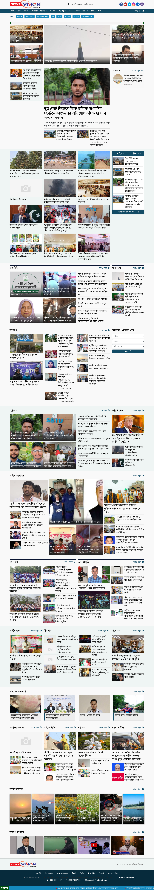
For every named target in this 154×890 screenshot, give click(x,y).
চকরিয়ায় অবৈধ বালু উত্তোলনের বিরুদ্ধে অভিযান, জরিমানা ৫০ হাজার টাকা (58, 172)
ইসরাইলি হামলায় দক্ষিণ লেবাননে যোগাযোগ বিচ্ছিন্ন (30, 86)
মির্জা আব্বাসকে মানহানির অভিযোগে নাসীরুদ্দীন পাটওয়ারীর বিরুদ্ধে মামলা (28, 505)
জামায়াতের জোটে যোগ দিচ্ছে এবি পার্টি (93, 299)
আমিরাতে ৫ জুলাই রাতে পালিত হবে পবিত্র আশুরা (99, 639)
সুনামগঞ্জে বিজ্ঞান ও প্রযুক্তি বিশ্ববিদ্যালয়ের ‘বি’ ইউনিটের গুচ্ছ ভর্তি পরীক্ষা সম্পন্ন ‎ (94, 226)
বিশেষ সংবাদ (80, 11)
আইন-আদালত (17, 475)
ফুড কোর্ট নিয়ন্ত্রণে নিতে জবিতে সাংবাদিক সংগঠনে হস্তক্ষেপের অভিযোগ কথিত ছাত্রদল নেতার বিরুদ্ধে (75, 113)
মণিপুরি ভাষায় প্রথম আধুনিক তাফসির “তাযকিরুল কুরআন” (64, 649)
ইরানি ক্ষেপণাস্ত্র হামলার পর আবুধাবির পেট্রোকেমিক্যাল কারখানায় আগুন (58, 200)
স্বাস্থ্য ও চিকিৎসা (18, 691)
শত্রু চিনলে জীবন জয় (18, 199)
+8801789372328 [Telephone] (126, 877)
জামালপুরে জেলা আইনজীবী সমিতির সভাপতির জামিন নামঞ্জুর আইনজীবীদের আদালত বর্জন (130, 540)
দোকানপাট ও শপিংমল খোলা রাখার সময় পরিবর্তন (93, 200)
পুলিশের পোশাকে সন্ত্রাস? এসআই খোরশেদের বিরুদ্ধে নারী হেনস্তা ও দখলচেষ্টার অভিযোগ (134, 201)
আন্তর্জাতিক (44, 11)
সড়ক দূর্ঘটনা (118, 727)
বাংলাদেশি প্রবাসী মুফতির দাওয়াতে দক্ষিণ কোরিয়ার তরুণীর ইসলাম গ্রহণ (66, 669)
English (76, 17)
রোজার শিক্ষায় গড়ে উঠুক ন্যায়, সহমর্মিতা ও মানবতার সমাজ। (67, 639)
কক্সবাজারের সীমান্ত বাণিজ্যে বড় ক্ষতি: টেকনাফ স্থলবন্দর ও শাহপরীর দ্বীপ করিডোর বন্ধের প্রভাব (92, 173)
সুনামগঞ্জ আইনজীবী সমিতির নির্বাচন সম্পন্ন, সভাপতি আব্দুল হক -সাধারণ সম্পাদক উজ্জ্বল (130, 550)
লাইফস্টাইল (50, 727)
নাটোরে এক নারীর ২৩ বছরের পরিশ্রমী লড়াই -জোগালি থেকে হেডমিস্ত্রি (58, 756)
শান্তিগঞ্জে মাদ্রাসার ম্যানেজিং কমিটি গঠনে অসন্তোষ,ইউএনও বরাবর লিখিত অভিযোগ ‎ (33, 515)
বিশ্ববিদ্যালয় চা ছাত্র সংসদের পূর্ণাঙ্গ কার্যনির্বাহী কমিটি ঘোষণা (23, 254)
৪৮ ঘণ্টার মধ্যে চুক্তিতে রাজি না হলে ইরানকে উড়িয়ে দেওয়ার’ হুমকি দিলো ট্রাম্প (127, 438)
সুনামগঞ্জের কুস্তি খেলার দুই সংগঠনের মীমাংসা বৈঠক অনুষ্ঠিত (64, 619)
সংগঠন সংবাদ (17, 727)
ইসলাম (47, 630)
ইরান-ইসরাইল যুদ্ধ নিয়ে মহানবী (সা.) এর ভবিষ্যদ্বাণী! (100, 673)
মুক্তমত (116, 70)
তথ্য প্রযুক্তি (62, 11)
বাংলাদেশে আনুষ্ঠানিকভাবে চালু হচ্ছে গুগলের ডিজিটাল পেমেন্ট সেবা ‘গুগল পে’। (134, 570)
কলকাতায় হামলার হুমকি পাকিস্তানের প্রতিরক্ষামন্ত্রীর (24, 226)
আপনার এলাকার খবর (123, 330)
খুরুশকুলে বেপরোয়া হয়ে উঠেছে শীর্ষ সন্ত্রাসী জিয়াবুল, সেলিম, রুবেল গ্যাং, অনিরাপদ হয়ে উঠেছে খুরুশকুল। (58, 228)
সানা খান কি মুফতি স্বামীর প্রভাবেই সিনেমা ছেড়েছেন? (134, 667)
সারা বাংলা (91, 11)
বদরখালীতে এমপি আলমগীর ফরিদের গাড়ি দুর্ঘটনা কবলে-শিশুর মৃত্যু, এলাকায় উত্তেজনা (126, 756)
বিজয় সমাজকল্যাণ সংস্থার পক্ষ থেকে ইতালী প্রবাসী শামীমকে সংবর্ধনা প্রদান (58, 254)
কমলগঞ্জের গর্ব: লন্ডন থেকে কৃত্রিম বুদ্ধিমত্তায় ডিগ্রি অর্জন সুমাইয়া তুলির (66, 767)
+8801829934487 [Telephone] (54, 880)
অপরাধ (13, 330)
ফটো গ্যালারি (16, 789)
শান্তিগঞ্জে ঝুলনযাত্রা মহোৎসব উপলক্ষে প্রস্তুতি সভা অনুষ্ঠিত (126, 657)
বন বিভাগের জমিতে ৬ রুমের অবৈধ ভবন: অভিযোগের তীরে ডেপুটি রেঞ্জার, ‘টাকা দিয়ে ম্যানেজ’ (66, 341)
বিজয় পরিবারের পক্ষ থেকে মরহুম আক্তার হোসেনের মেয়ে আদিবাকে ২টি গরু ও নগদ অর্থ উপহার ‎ (93, 256)
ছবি (53, 17)
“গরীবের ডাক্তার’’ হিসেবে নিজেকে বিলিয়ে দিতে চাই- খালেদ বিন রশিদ (66, 777)
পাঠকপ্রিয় (136, 153)
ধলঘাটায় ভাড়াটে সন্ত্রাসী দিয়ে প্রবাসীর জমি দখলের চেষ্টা (65, 354)
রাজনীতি (35, 11)
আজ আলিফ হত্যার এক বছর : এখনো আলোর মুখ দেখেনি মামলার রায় (33, 525)
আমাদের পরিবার (87, 17)
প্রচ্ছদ (12, 11)
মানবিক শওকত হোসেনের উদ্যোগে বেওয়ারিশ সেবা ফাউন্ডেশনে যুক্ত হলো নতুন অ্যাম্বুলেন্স (24, 173)
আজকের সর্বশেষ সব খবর (128, 211)
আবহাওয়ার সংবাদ (42, 17)
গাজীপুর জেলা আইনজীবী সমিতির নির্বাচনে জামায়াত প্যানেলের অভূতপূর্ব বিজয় (122, 508)
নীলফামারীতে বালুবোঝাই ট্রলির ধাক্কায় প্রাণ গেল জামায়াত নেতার (134, 767)
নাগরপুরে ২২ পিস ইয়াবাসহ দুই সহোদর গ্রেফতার (31, 96)
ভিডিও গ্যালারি (17, 832)
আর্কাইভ (67, 17)
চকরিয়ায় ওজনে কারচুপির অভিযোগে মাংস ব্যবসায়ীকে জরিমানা (99, 338)
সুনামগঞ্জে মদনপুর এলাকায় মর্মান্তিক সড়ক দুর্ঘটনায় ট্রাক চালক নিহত (134, 777)
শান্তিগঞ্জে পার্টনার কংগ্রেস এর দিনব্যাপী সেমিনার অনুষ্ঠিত (133, 590)
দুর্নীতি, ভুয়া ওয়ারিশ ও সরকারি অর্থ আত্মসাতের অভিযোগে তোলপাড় (98, 348)
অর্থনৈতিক (15, 630)
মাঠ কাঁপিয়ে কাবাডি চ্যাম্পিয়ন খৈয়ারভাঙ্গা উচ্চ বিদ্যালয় (65, 608)
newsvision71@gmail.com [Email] (96, 880)
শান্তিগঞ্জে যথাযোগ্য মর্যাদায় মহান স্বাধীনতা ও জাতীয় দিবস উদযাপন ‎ (134, 276)
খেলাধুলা (53, 11)
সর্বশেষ (18, 11)
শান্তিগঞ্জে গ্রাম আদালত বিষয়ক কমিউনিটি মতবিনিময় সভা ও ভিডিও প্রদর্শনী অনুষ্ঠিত (130, 529)
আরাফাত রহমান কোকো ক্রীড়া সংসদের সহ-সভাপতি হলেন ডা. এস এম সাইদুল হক (93, 291)
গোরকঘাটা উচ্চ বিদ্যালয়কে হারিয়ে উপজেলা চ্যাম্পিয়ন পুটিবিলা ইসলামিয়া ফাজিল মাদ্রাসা (65, 585)
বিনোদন (70, 11)
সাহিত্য (81, 727)
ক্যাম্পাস (14, 410)
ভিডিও (59, 17)
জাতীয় (26, 11)
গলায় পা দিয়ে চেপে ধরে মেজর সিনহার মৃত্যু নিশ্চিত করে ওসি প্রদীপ (34, 535)
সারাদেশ (116, 268)
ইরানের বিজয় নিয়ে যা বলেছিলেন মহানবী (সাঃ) (100, 662)
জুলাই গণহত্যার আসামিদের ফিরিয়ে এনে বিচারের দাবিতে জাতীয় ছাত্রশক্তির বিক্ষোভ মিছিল (94, 463)
